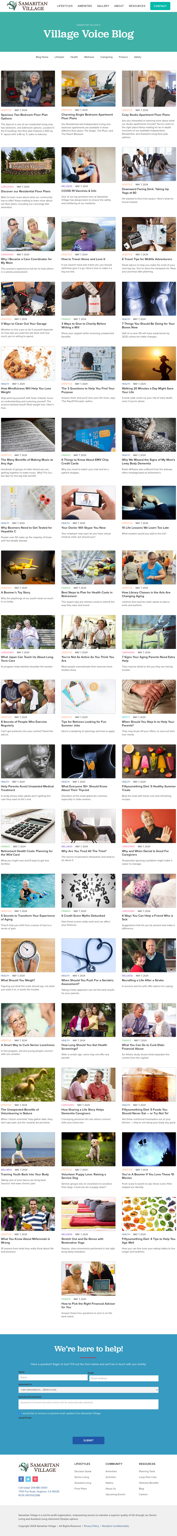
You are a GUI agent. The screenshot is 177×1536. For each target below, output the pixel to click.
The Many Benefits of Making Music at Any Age (27, 461)
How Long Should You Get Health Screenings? (84, 1046)
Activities (111, 1477)
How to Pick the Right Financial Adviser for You (88, 1305)
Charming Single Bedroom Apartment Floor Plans (87, 116)
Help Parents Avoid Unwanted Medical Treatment (27, 788)
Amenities (111, 1471)
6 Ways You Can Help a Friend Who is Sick (147, 917)
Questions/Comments (30, 1397)
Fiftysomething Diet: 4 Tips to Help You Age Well (148, 1240)
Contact (160, 6)
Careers (143, 1494)
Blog (141, 1488)
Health (74, 57)
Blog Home (42, 57)
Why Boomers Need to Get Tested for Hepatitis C (26, 529)
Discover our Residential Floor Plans (25, 191)
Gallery (109, 1483)
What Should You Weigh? (18, 980)
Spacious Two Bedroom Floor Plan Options (24, 116)
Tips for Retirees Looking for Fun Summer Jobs (83, 723)
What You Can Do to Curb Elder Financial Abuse (143, 1046)
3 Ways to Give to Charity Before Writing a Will (83, 325)
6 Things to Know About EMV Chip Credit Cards (85, 461)
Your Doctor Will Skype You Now (83, 527)
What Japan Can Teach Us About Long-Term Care (27, 658)
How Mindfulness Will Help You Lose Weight (26, 390)
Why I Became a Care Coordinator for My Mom (26, 261)
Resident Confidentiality (115, 1526)
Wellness (89, 57)
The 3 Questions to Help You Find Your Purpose (88, 390)
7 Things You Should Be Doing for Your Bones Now (148, 325)
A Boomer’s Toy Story (15, 592)
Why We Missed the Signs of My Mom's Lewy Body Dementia (148, 461)
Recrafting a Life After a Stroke (143, 980)
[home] (27, 6)
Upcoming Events (115, 1494)
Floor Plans (80, 1488)
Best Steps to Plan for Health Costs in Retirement (87, 594)
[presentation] (42, 1426)
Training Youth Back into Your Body (25, 1174)
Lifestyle (59, 57)
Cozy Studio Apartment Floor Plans (146, 115)
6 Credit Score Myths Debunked (83, 915)
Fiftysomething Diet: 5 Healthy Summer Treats (149, 788)
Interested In (25, 1384)
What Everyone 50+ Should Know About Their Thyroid (84, 788)
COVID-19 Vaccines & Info (78, 191)
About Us (111, 1488)
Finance (123, 57)
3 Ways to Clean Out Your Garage (24, 323)
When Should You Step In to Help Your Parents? (148, 723)
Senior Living (81, 1477)
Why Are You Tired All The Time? (83, 851)
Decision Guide (83, 1471)
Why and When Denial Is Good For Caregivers (145, 853)
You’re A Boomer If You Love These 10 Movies (148, 1176)
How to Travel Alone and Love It (83, 259)
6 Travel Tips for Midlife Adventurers (147, 259)
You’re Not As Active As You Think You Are (87, 658)
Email (91, 1373)
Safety (137, 57)
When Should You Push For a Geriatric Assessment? (87, 982)
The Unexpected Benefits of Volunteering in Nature (20, 1111)
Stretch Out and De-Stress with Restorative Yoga (82, 1240)
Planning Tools (147, 1471)
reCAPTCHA (25, 1418)
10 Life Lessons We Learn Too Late (145, 527)
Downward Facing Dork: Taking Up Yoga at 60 (145, 191)
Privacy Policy (91, 1526)
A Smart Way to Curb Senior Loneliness (28, 1045)
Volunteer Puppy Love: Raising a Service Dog (83, 1176)
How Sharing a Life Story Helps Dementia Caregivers (82, 1111)
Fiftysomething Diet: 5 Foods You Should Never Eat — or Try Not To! (145, 1111)
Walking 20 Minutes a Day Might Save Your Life (147, 390)
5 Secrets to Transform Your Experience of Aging (28, 917)
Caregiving (106, 57)
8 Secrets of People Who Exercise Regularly (24, 723)
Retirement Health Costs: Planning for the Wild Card (27, 853)
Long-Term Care (148, 1477)
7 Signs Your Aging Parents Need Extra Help (148, 658)
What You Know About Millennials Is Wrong (25, 1240)
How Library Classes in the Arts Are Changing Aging (146, 594)
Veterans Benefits (149, 1483)
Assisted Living (82, 1483)
